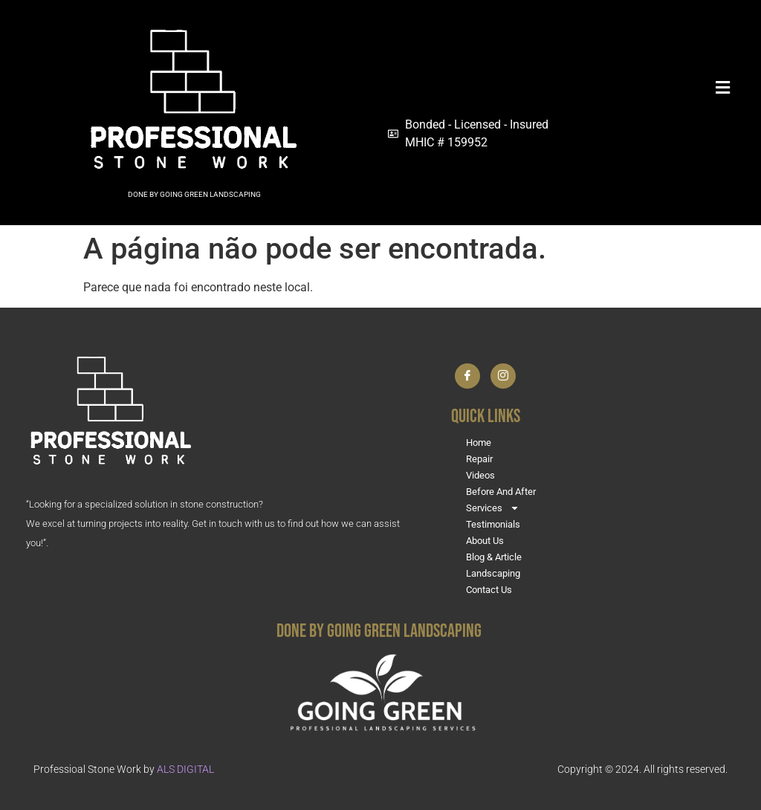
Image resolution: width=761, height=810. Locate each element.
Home (478, 442)
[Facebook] (467, 376)
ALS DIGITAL (185, 769)
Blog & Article (494, 557)
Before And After (501, 491)
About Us (485, 540)
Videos (480, 475)
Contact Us (489, 589)
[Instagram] (503, 376)
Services (492, 508)
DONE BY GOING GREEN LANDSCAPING (194, 194)
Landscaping (493, 573)
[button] (561, 87)
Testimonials (493, 524)
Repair (479, 458)
